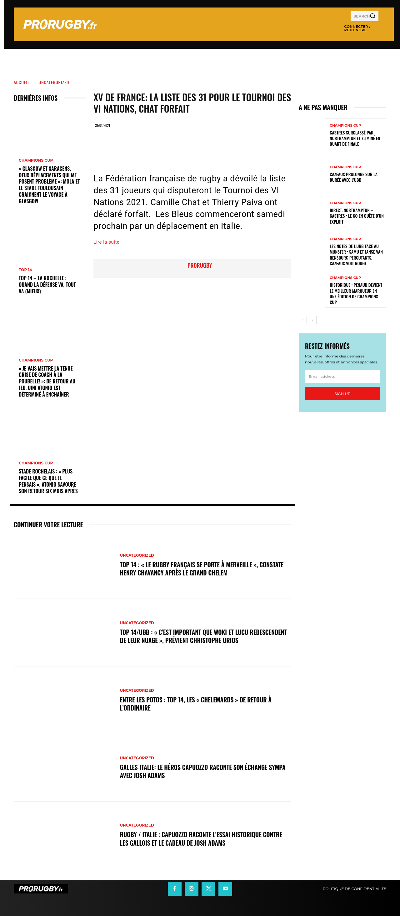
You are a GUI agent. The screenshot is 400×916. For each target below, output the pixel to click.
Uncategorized (54, 82)
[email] (342, 376)
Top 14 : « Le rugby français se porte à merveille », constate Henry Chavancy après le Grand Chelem (204, 568)
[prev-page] (303, 320)
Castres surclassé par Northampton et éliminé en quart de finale (355, 138)
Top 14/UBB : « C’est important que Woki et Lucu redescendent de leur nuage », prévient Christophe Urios (200, 636)
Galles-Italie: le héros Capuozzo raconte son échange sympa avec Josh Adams (205, 771)
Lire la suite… (107, 242)
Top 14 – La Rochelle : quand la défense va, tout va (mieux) (47, 284)
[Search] (372, 16)
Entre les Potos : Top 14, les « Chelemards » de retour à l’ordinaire (197, 703)
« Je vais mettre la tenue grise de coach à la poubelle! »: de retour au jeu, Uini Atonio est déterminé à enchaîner (47, 381)
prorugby (200, 265)
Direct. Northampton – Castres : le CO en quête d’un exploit (357, 216)
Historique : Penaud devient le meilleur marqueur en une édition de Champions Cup (356, 293)
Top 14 (25, 270)
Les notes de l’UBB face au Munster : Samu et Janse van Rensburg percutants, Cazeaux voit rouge (356, 254)
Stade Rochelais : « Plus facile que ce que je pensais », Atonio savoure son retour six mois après (48, 481)
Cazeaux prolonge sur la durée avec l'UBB (354, 177)
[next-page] (313, 320)
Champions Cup (36, 160)
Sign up (342, 393)
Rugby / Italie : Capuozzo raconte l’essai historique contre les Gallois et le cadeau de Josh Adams (203, 839)
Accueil (22, 82)
